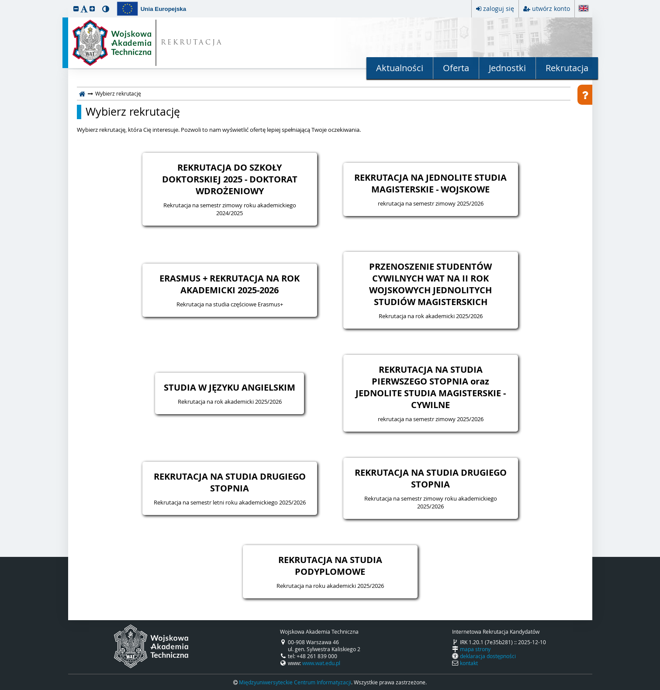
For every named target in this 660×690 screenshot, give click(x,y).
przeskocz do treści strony (2, 2)
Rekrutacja (567, 68)
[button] (76, 8)
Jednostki (507, 68)
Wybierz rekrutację (133, 112)
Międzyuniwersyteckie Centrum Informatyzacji (295, 682)
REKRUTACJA (192, 43)
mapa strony (475, 648)
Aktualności (399, 68)
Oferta (456, 68)
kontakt (469, 662)
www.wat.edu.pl (321, 662)
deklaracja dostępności (488, 655)
